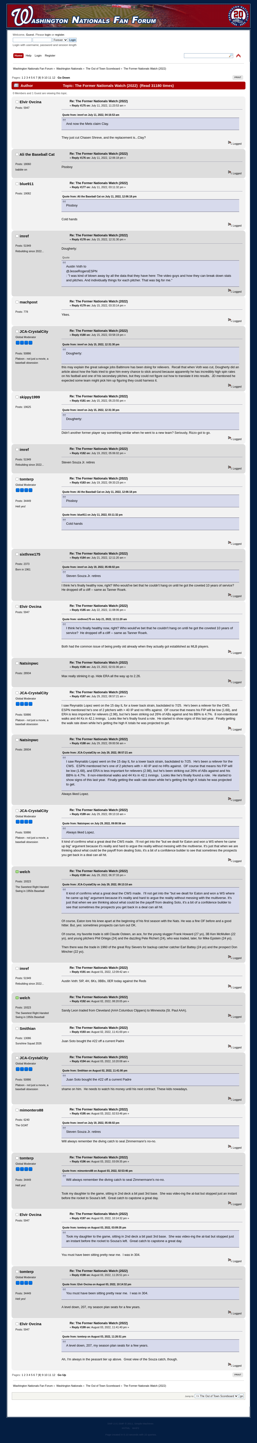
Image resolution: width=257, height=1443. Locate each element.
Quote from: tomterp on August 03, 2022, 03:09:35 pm (94, 1227)
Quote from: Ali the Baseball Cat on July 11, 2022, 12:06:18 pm (99, 196)
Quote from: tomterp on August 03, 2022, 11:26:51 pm (94, 1336)
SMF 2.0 (112, 1423)
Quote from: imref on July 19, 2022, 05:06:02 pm (90, 567)
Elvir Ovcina (30, 102)
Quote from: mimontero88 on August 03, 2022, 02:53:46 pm (97, 1170)
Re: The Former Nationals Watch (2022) (99, 101)
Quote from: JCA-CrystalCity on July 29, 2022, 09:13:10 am (97, 884)
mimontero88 (31, 1110)
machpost (28, 302)
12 (53, 77)
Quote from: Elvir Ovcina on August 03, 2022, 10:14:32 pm (96, 1284)
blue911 (27, 184)
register (59, 34)
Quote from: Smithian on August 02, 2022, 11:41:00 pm (94, 1070)
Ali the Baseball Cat (37, 154)
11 (49, 77)
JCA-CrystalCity (34, 331)
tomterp (27, 479)
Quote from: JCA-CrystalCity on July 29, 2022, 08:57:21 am (97, 752)
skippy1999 (30, 397)
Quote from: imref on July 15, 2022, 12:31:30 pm (90, 344)
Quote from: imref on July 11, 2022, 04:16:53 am (90, 115)
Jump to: (189, 1396)
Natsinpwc (29, 663)
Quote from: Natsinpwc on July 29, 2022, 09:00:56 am (93, 823)
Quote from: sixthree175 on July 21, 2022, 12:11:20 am (94, 619)
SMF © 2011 (126, 1423)
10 (45, 77)
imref (24, 236)
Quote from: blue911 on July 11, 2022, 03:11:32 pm (92, 514)
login (48, 34)
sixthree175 (30, 554)
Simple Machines (143, 1423)
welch (25, 872)
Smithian (27, 1028)
